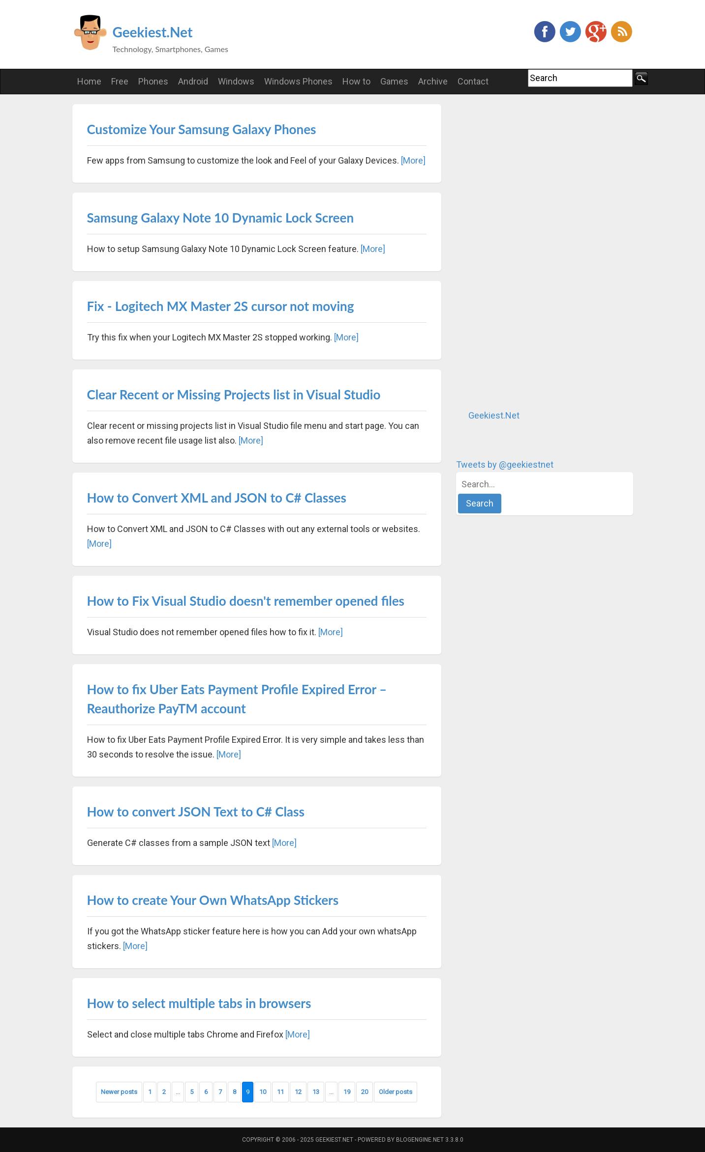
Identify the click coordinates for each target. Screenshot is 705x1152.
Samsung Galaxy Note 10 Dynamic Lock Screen (220, 217)
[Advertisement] (530, 251)
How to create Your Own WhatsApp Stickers (213, 900)
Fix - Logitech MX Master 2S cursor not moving (220, 306)
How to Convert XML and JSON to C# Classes (216, 498)
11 (280, 1092)
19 (346, 1092)
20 (364, 1092)
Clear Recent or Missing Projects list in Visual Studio (234, 394)
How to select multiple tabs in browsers (199, 1003)
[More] (413, 160)
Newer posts (119, 1092)
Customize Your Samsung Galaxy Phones (201, 129)
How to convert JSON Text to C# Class (196, 811)
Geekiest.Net (153, 32)
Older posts (395, 1092)
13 (315, 1092)
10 (262, 1092)
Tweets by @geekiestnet (504, 464)
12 (298, 1092)
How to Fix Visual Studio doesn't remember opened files (246, 601)
